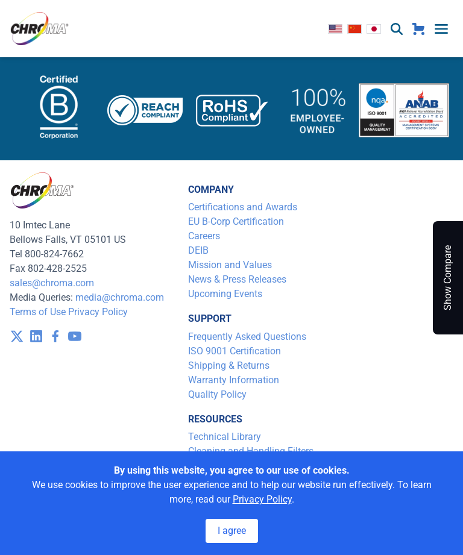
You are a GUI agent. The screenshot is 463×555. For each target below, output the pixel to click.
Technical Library (224, 436)
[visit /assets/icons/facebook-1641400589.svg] (55, 336)
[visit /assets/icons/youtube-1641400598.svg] (75, 336)
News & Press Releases (237, 279)
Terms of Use (38, 312)
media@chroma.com (119, 297)
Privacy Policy (98, 312)
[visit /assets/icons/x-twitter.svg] (17, 336)
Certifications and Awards (242, 207)
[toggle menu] (441, 29)
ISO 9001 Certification (234, 351)
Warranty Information (233, 380)
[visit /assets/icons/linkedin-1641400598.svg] (36, 336)
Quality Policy (217, 394)
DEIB (198, 250)
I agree (232, 530)
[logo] (40, 28)
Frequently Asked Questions (247, 336)
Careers (204, 236)
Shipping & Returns (228, 365)
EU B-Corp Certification (236, 221)
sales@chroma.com (52, 283)
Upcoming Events (225, 293)
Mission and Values (230, 265)
